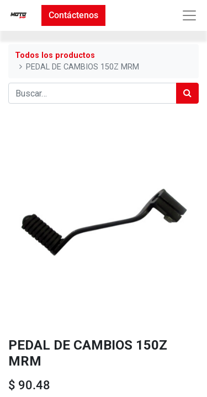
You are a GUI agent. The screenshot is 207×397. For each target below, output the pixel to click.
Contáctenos (73, 15)
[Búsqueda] (187, 93)
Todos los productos (55, 55)
